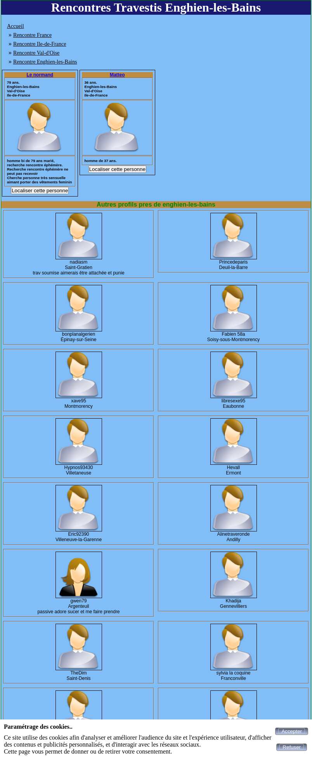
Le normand (39, 75)
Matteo (117, 75)
